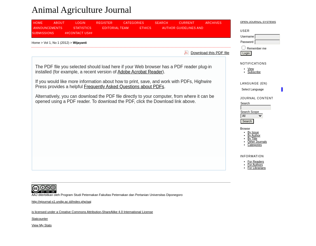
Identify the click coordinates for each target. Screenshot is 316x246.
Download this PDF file (210, 53)
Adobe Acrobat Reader (139, 71)
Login (80, 22)
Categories (255, 144)
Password (247, 42)
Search (161, 22)
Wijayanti (80, 42)
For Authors (255, 164)
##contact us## (78, 33)
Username (247, 36)
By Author (254, 135)
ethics (145, 28)
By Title (252, 138)
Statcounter (39, 218)
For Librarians (257, 167)
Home (38, 22)
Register (104, 22)
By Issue (253, 132)
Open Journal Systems (258, 21)
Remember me (257, 48)
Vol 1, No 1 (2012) (56, 42)
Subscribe (254, 72)
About (59, 22)
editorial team (115, 28)
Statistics (82, 28)
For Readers (256, 161)
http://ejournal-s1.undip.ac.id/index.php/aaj (61, 201)
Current (186, 22)
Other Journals (257, 141)
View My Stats (41, 225)
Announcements (47, 28)
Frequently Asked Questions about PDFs (124, 86)
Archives (213, 22)
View (251, 69)
